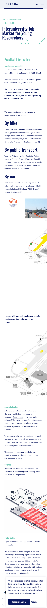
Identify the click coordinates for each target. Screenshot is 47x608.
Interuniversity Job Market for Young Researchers (23, 29)
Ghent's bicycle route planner (21, 141)
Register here (18, 417)
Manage (34, 601)
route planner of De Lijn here (18, 168)
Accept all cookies (19, 601)
